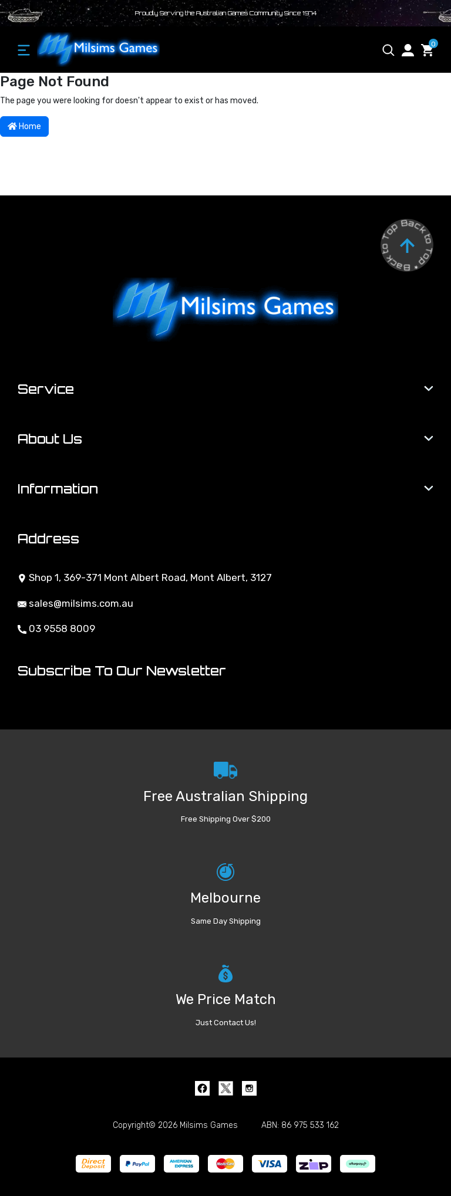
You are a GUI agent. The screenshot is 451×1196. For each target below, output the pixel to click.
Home (24, 126)
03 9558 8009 (56, 628)
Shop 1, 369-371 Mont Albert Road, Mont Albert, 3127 (145, 577)
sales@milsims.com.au (75, 603)
